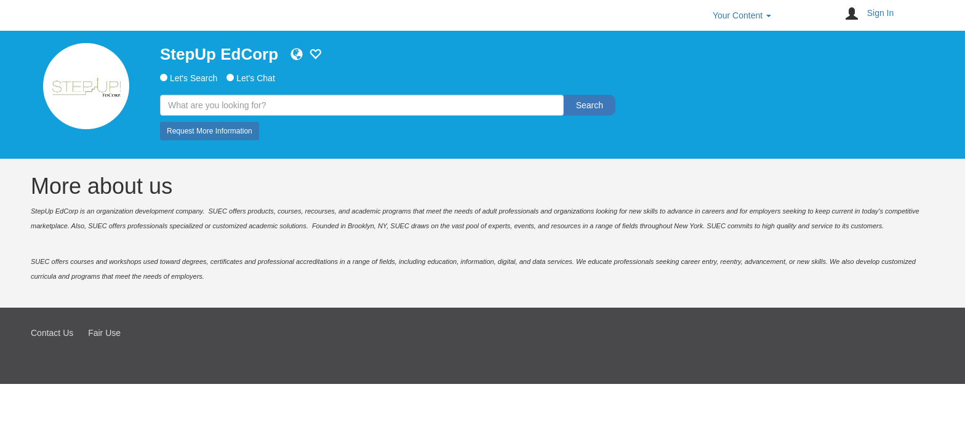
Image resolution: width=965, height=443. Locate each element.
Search (589, 105)
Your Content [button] (742, 15)
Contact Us (52, 333)
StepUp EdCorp (219, 54)
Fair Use (104, 333)
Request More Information (209, 131)
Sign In (880, 13)
